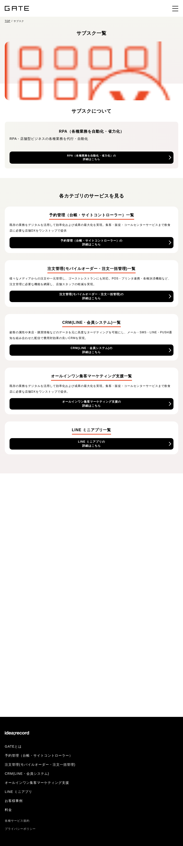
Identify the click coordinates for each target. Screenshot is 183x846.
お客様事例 (14, 801)
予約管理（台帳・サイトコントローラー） (39, 755)
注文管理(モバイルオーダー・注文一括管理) (40, 764)
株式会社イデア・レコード (17, 733)
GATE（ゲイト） (17, 8)
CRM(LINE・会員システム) (27, 773)
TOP (7, 21)
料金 (8, 810)
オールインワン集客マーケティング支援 (37, 783)
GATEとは (13, 746)
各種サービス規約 (17, 820)
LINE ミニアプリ (18, 792)
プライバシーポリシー (20, 829)
